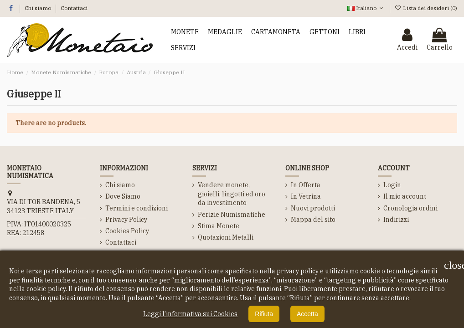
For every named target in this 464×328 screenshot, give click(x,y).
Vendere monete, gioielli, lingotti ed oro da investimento (231, 194)
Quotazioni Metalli (225, 237)
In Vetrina (306, 196)
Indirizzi (396, 219)
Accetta (307, 314)
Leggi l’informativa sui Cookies (190, 314)
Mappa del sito (313, 219)
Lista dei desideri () (426, 8)
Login (392, 185)
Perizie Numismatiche (231, 214)
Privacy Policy (126, 219)
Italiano (366, 8)
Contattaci (74, 8)
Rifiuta (264, 314)
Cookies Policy (127, 231)
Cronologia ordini (410, 208)
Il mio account (404, 196)
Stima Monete (218, 226)
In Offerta (305, 185)
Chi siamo (38, 8)
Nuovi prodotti (313, 208)
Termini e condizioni (136, 208)
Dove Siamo (122, 196)
